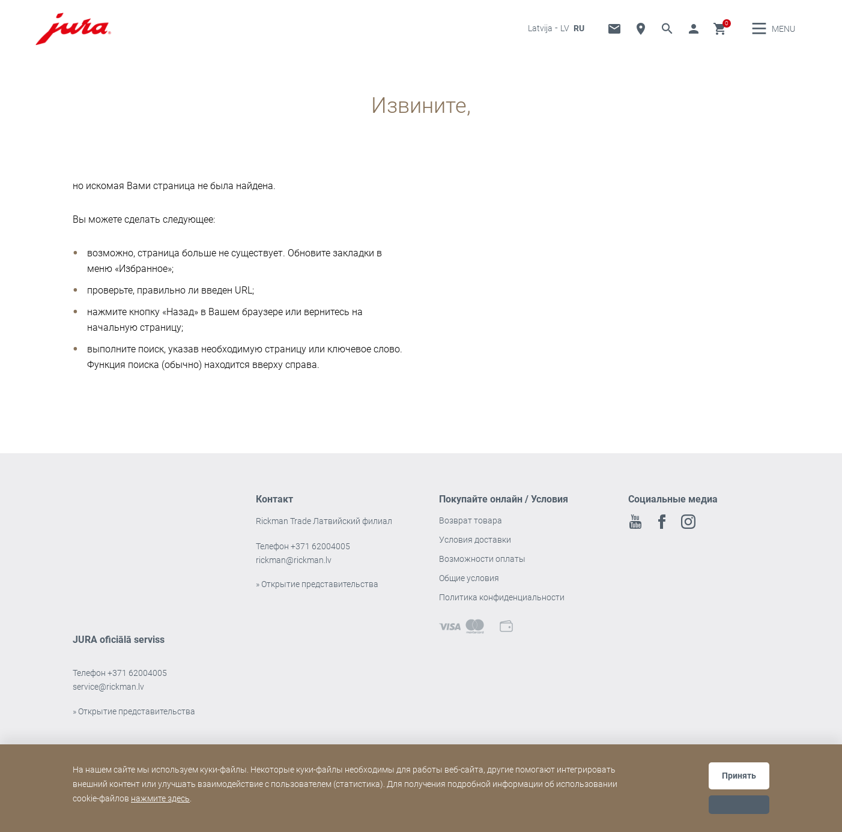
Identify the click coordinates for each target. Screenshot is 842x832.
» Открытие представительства (317, 592)
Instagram (688, 530)
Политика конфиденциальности (502, 605)
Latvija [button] (540, 32)
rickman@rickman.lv (294, 568)
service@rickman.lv (108, 695)
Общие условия (469, 586)
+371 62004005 (320, 554)
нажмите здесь (160, 798)
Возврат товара (470, 529)
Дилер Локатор (641, 33)
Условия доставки (475, 548)
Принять (739, 775)
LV (564, 32)
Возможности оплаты (482, 567)
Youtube (635, 530)
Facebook (662, 530)
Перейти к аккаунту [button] (693, 33)
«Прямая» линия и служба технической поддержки (614, 33)
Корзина (720, 33)
